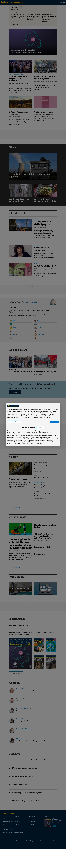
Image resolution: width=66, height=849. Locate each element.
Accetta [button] (54, 422)
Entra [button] (40, 427)
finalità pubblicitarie (12, 440)
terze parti (33, 435)
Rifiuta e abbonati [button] (14, 422)
